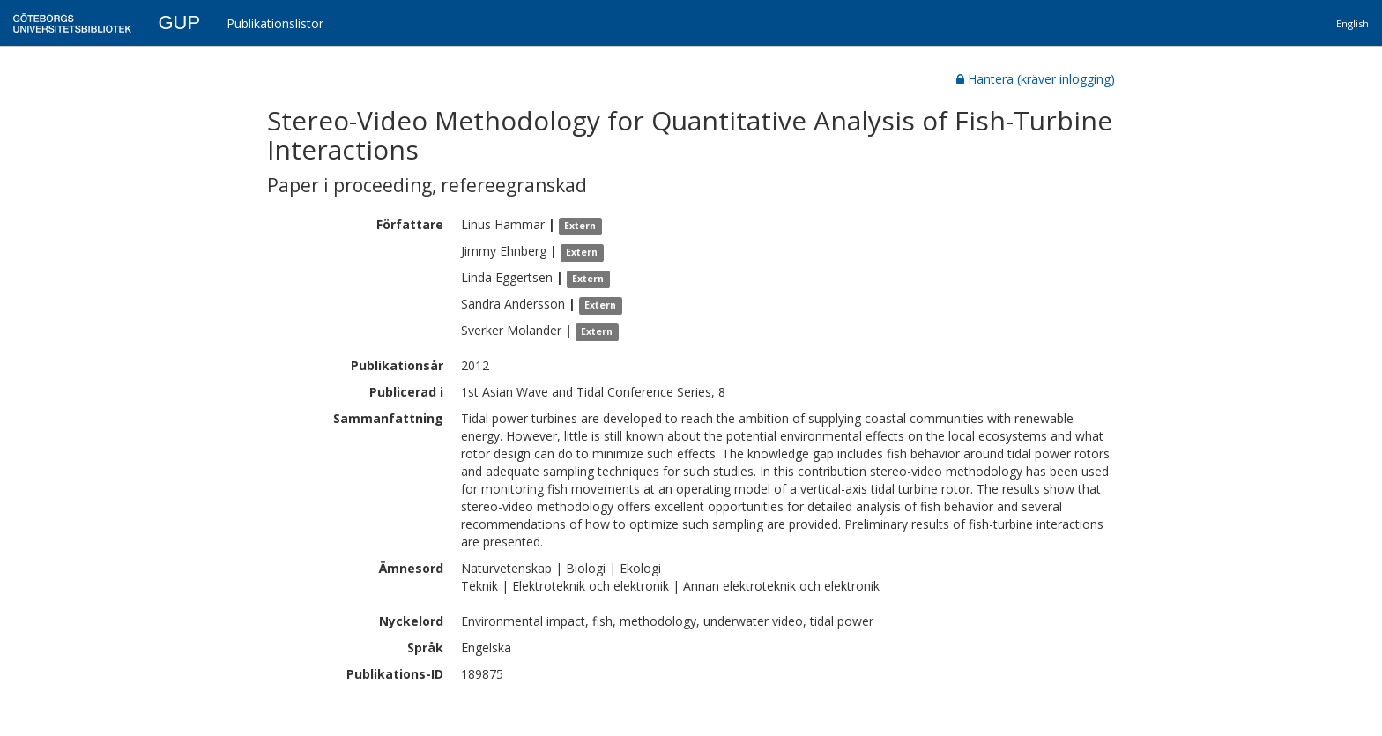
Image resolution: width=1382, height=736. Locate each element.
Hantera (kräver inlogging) (1035, 79)
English (1352, 23)
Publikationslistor (275, 23)
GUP (179, 22)
